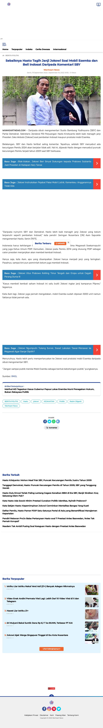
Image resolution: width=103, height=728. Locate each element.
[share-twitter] (49, 421)
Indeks (29, 49)
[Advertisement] (51, 19)
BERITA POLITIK (11, 401)
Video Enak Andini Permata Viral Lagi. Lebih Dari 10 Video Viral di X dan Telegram (43, 600)
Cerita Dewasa (43, 49)
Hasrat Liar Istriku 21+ (17, 610)
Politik (62, 401)
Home (5, 49)
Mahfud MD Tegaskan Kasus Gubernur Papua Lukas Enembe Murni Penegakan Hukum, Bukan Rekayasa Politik (49, 390)
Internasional (59, 49)
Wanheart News (11, 406)
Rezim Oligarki (75, 401)
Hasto (25, 401)
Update (60, 243)
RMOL (14, 376)
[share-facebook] (45, 421)
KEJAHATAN (49, 401)
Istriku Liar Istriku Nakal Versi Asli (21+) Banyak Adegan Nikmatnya (41, 586)
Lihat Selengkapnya (51, 649)
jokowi (36, 401)
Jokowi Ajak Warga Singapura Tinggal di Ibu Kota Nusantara (37, 635)
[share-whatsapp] (54, 421)
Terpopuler (17, 49)
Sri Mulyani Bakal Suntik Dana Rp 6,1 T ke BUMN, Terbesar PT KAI (40, 623)
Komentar (51, 427)
